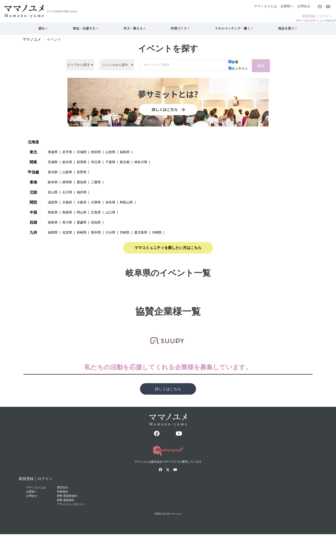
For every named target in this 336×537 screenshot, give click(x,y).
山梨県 (67, 172)
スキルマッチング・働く (234, 28)
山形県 (110, 152)
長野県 (82, 172)
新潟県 (53, 172)
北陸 (33, 192)
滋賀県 (53, 202)
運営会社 (62, 487)
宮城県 (82, 152)
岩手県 (67, 152)
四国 (33, 222)
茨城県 (53, 162)
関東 (33, 162)
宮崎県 (125, 232)
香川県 (67, 222)
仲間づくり (180, 28)
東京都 (125, 162)
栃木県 (67, 162)
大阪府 (82, 202)
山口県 (110, 212)
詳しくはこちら (168, 389)
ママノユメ (31, 39)
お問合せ (303, 6)
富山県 (53, 192)
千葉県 (110, 162)
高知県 (96, 222)
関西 (33, 202)
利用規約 (62, 491)
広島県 (96, 212)
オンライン (238, 68)
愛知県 (82, 182)
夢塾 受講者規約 (67, 495)
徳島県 (53, 222)
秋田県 (96, 152)
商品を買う (288, 28)
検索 (261, 66)
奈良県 (110, 202)
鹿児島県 (140, 232)
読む (43, 28)
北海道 (33, 142)
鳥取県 (53, 212)
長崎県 (82, 232)
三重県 (96, 182)
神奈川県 (140, 162)
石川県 (67, 192)
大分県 (110, 232)
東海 (33, 182)
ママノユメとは (265, 6)
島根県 (67, 212)
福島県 (125, 152)
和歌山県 (126, 202)
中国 (33, 212)
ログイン (325, 16)
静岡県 (67, 182)
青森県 (53, 152)
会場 (233, 62)
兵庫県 (96, 202)
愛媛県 (82, 222)
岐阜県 (53, 182)
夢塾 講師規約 (65, 500)
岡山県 (82, 212)
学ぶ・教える (134, 28)
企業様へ (287, 6)
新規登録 (308, 16)
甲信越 (33, 172)
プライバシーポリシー (71, 504)
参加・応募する (86, 28)
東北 (33, 152)
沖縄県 (157, 232)
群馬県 (82, 162)
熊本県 (96, 232)
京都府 (67, 202)
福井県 (82, 192)
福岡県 (53, 232)
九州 (33, 232)
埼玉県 (96, 162)
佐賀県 (67, 232)
